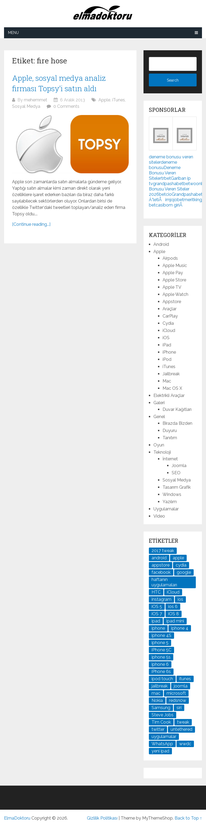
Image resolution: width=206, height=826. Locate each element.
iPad (167, 344)
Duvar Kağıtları (177, 409)
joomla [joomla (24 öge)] (180, 686)
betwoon (192, 183)
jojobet (177, 199)
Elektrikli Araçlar (169, 395)
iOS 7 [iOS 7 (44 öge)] (157, 613)
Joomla (179, 465)
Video (159, 516)
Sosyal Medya (26, 106)
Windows (172, 494)
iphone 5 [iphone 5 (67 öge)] (160, 642)
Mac (167, 381)
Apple (104, 99)
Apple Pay (173, 272)
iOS (166, 337)
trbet (166, 178)
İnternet (170, 458)
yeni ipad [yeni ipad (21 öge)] (160, 751)
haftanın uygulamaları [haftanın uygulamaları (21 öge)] (164, 582)
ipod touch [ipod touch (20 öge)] (162, 678)
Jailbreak (171, 373)
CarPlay (170, 316)
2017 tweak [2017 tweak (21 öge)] (163, 550)
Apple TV (172, 287)
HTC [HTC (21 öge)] (156, 592)
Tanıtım (170, 437)
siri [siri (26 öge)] (179, 707)
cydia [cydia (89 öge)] (181, 565)
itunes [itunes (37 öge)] (185, 678)
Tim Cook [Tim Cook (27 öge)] (161, 722)
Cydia (168, 323)
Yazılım (170, 501)
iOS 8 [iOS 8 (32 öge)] (173, 613)
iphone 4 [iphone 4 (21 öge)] (179, 628)
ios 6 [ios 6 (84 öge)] (173, 606)
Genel (159, 416)
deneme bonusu (163, 165)
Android (161, 244)
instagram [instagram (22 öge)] (161, 599)
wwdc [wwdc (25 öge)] (185, 743)
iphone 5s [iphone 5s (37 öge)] (161, 657)
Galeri (159, 402)
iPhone (169, 352)
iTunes (118, 99)
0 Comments (66, 106)
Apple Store (174, 279)
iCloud (169, 330)
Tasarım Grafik (177, 487)
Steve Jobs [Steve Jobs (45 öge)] (163, 714)
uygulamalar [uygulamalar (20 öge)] (164, 736)
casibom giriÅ (171, 205)
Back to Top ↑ (188, 818)
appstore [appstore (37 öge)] (161, 565)
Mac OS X (172, 388)
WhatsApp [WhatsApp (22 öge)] (162, 743)
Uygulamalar (166, 508)
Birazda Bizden (177, 423)
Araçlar (169, 308)
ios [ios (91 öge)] (180, 599)
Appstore (172, 301)
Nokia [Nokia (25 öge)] (157, 700)
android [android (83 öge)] (159, 557)
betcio (165, 194)
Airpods (170, 258)
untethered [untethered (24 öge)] (181, 729)
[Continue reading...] (31, 224)
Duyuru (170, 430)
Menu (13, 32)
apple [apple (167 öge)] (178, 557)
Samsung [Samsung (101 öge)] (161, 707)
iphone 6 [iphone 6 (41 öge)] (160, 664)
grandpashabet (168, 183)
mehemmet (35, 99)
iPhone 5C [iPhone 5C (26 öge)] (161, 649)
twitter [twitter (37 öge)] (158, 729)
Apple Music (175, 265)
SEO (176, 472)
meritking (193, 199)
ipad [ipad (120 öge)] (156, 621)
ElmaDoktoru (17, 818)
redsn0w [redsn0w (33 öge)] (177, 700)
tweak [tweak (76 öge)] (183, 722)
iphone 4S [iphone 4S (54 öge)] (161, 635)
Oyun (158, 445)
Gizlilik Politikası (102, 818)
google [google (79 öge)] (184, 572)
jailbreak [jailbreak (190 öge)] (160, 686)
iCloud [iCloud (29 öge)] (173, 592)
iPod (167, 359)
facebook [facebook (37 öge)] (161, 572)
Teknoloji (162, 452)
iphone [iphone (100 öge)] (158, 628)
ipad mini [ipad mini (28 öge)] (175, 621)
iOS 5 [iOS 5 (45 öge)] (157, 606)
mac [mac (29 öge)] (156, 693)
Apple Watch (175, 294)
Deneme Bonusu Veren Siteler (165, 173)
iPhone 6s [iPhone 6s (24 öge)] (161, 671)
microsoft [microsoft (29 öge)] (176, 693)
